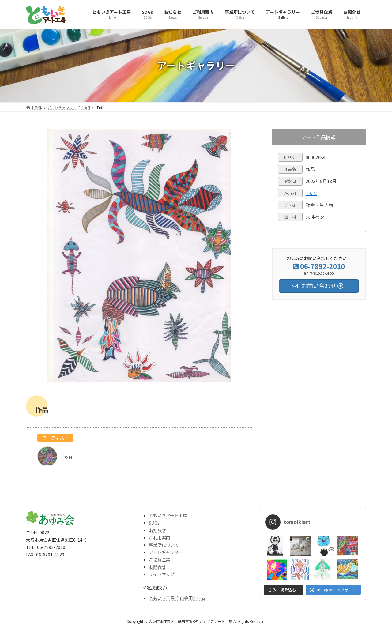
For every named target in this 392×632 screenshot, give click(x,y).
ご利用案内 (159, 537)
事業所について (164, 545)
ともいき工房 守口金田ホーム (177, 598)
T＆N (311, 193)
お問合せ (157, 567)
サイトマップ (162, 574)
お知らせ (157, 530)
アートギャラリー (166, 552)
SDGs (154, 523)
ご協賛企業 (159, 559)
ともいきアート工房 (168, 515)
